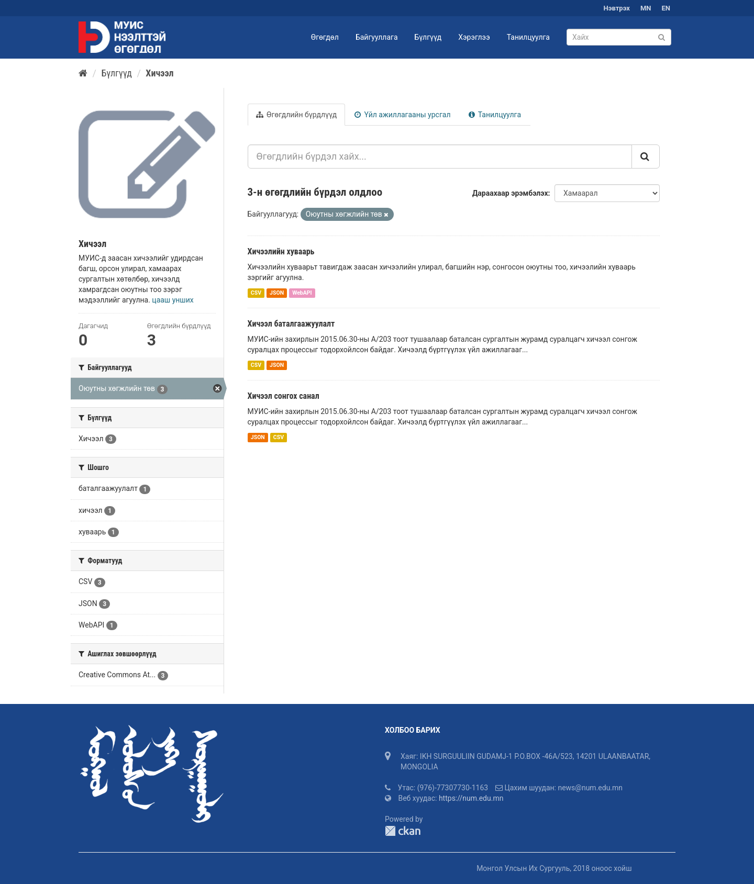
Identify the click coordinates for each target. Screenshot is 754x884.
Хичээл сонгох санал (283, 396)
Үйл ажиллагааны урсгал (402, 114)
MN (645, 8)
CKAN (402, 830)
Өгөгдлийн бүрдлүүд (296, 114)
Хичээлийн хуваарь (281, 251)
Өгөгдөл (325, 37)
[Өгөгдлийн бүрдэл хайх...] (440, 156)
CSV (256, 292)
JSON (277, 292)
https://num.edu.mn (471, 798)
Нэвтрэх (617, 8)
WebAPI (302, 292)
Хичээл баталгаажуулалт (291, 324)
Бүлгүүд (428, 37)
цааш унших (172, 300)
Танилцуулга (528, 37)
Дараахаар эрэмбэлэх (510, 193)
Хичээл (159, 73)
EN (666, 8)
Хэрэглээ (474, 37)
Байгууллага (377, 37)
